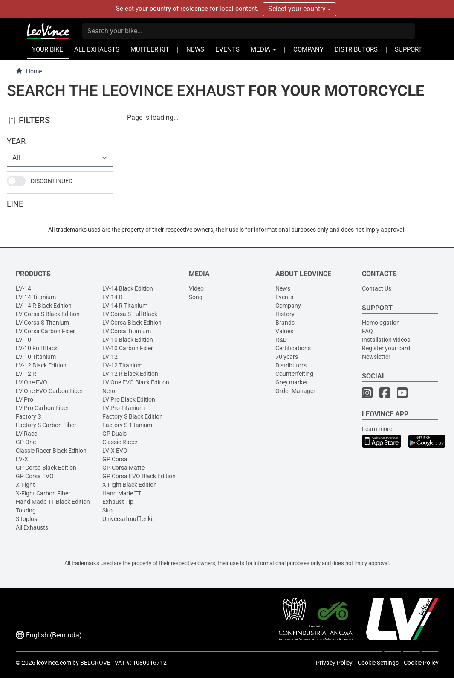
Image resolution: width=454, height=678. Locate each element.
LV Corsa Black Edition (132, 322)
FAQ (367, 331)
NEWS (195, 49)
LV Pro (24, 399)
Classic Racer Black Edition (51, 450)
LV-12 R (26, 373)
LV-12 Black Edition (41, 365)
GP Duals (114, 433)
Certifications (293, 348)
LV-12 (110, 356)
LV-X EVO (114, 450)
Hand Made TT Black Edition (53, 501)
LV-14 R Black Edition (44, 305)
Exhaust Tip (117, 501)
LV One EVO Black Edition (135, 382)
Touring (26, 510)
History (285, 314)
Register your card (386, 348)
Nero (108, 390)
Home (29, 71)
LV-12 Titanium (122, 365)
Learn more (377, 428)
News (282, 288)
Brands (285, 322)
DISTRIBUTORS (356, 49)
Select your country (299, 9)
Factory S (28, 416)
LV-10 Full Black (37, 348)
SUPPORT (408, 49)
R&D (281, 339)
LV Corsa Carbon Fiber (45, 331)
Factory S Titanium (127, 425)
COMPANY (308, 49)
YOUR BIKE (47, 49)
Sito (107, 510)
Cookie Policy (421, 662)
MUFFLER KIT (149, 49)
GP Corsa (114, 459)
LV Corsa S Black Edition (48, 314)
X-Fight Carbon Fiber (43, 493)
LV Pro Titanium (123, 407)
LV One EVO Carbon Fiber (49, 390)
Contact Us (376, 288)
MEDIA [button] (263, 49)
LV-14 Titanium (36, 297)
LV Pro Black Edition (128, 399)
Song (195, 297)
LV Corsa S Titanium (42, 322)
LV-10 (23, 339)
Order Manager (295, 390)
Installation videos (386, 339)
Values (284, 331)
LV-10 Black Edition (127, 339)
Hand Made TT (121, 493)
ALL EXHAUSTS (96, 49)
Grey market (291, 382)
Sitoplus (26, 518)
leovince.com (54, 662)
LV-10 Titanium (36, 356)
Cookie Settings (378, 662)
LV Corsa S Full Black (129, 314)
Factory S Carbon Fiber (46, 425)
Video (196, 288)
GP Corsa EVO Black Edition (139, 476)
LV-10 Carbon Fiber (127, 348)
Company (288, 305)
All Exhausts (32, 527)
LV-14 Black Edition (127, 288)
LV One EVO (31, 382)
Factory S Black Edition (132, 416)
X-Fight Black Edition (129, 484)
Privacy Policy (334, 662)
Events (284, 297)
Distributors (291, 365)
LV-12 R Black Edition (130, 373)
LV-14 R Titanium (124, 305)
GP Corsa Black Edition (46, 467)
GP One (26, 442)
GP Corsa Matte (123, 467)
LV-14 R (112, 297)
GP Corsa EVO (35, 476)
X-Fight (25, 484)
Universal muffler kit (128, 518)
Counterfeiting (294, 373)
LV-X (22, 459)
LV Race (26, 433)
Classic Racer (120, 442)
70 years (286, 356)
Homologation (381, 322)
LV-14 (23, 288)
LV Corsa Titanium (126, 331)
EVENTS (227, 49)
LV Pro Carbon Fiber (42, 407)
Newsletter (376, 356)
